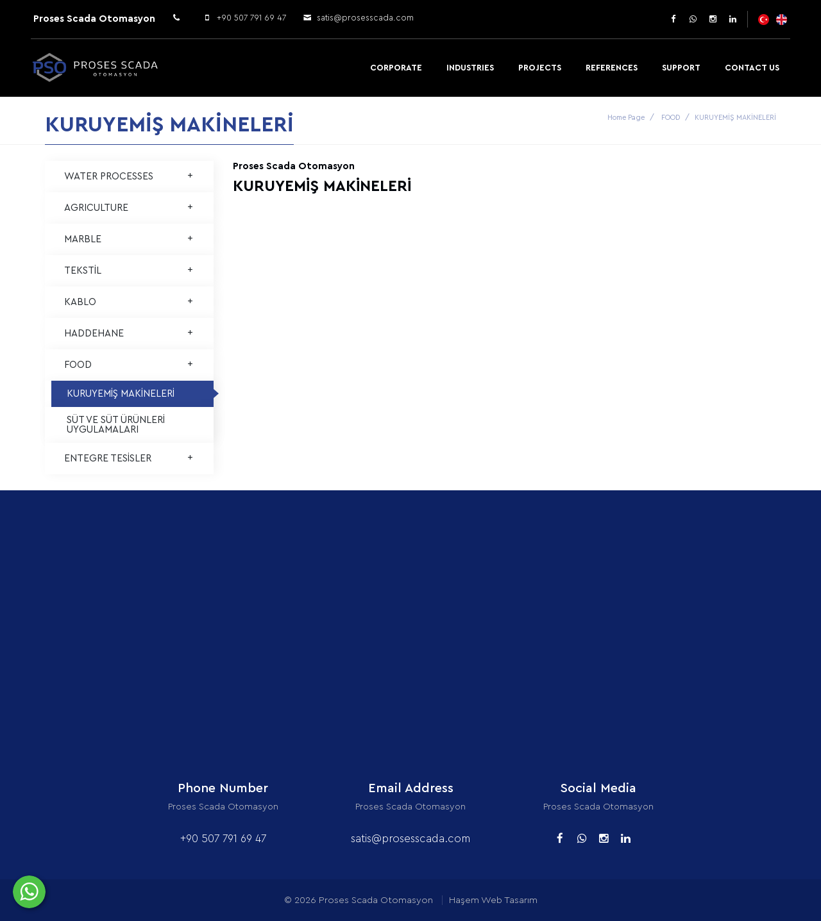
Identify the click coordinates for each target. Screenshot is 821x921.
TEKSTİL (129, 271)
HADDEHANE (129, 333)
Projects (539, 67)
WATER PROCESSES (129, 176)
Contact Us (752, 67)
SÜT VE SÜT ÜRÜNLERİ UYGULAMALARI (116, 425)
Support (681, 67)
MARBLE (129, 239)
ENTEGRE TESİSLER (129, 458)
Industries (470, 67)
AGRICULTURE (129, 208)
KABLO (129, 302)
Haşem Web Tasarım (493, 900)
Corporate (396, 67)
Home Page (626, 117)
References (612, 67)
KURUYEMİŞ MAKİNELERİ (120, 394)
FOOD (670, 117)
